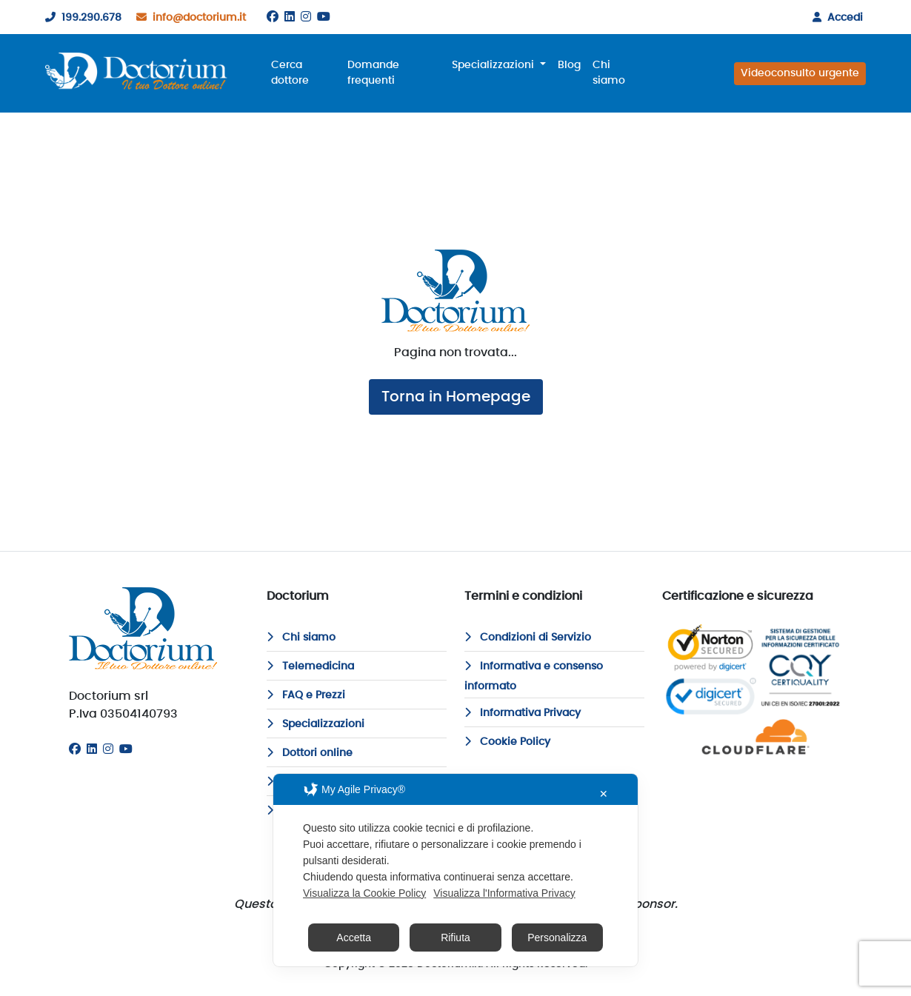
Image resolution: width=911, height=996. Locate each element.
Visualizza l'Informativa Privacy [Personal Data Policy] (504, 893)
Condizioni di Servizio (527, 637)
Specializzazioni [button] (494, 65)
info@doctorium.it (188, 18)
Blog (569, 65)
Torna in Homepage (455, 397)
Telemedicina (310, 666)
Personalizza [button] (557, 937)
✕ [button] (603, 794)
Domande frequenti (373, 73)
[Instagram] (306, 17)
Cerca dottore (290, 73)
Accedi (835, 18)
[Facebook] (272, 17)
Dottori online (310, 753)
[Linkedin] (289, 17)
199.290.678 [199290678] (80, 18)
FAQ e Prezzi (306, 695)
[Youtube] (323, 17)
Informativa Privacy (522, 713)
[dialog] (455, 870)
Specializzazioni (315, 724)
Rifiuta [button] (455, 937)
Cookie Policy (507, 742)
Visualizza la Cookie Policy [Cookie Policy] (364, 893)
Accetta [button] (353, 937)
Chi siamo (609, 73)
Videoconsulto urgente (800, 73)
